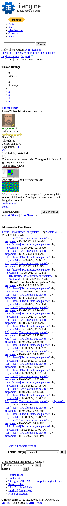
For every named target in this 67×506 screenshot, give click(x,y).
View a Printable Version (22, 445)
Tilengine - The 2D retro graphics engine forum (28, 52)
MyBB (5, 502)
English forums (10, 56)
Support (25, 56)
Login (27, 49)
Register (36, 49)
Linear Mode (10, 107)
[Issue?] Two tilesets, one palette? (21, 231)
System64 (51, 231)
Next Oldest (11, 215)
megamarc (10, 241)
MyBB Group (34, 502)
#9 (3, 150)
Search (12, 27)
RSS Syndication (18, 493)
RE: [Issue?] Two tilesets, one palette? (26, 238)
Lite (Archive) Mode (20, 487)
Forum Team (15, 474)
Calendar (13, 33)
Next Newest (28, 215)
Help (11, 36)
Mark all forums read (20, 490)
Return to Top (16, 484)
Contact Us (14, 478)
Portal (11, 23)
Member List (15, 30)
